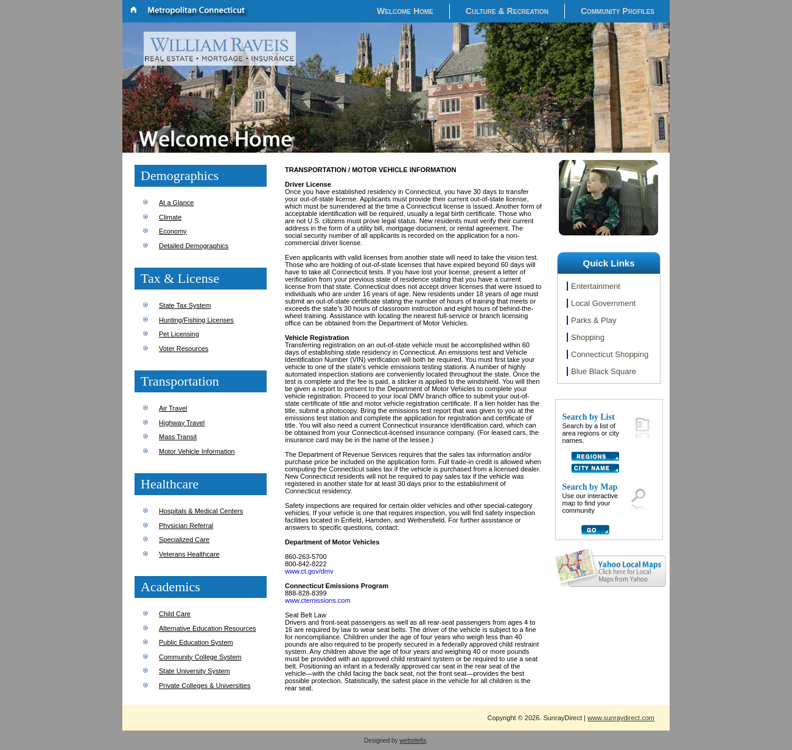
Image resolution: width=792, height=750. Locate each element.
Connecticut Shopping (609, 354)
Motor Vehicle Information (197, 451)
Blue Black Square (603, 371)
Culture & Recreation (507, 11)
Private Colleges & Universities (204, 685)
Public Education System (196, 642)
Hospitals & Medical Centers (201, 511)
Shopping (588, 337)
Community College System (200, 657)
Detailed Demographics (193, 245)
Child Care (175, 613)
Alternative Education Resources (207, 628)
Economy (173, 231)
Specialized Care (184, 539)
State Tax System (185, 305)
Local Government (603, 303)
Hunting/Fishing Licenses (196, 320)
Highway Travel (182, 422)
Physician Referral (186, 525)
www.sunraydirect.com (620, 717)
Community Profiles (617, 11)
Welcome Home (405, 11)
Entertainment (595, 286)
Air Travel (173, 408)
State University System (194, 671)
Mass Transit (178, 436)
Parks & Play (593, 320)
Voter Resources (183, 348)
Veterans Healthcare (189, 554)
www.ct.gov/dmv (309, 571)
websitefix (412, 740)
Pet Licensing (179, 334)
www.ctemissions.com (318, 600)
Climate (170, 217)
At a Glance (176, 202)
